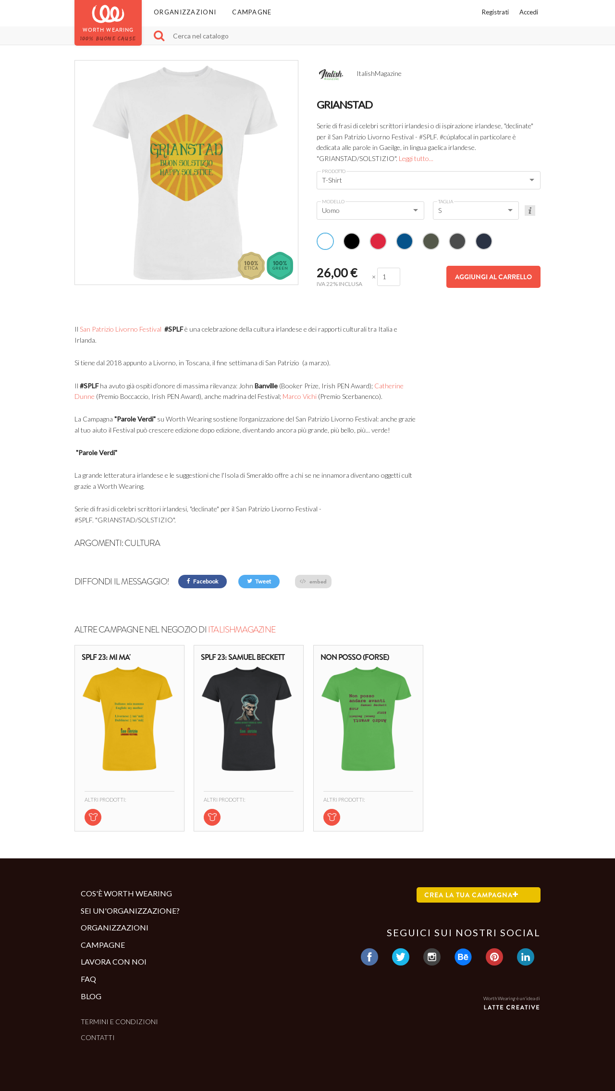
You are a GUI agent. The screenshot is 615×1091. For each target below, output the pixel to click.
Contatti (98, 1037)
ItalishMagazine (241, 629)
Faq (88, 978)
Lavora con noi (114, 961)
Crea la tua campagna (471, 895)
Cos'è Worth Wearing (126, 893)
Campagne (251, 12)
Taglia (445, 201)
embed (313, 581)
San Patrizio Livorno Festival (120, 329)
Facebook (202, 581)
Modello (333, 201)
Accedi (528, 12)
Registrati (495, 12)
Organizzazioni (185, 12)
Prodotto (333, 171)
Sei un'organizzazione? (130, 910)
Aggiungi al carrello (493, 277)
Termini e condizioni (119, 1021)
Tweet (259, 581)
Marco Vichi (300, 396)
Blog (91, 996)
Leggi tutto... (416, 158)
